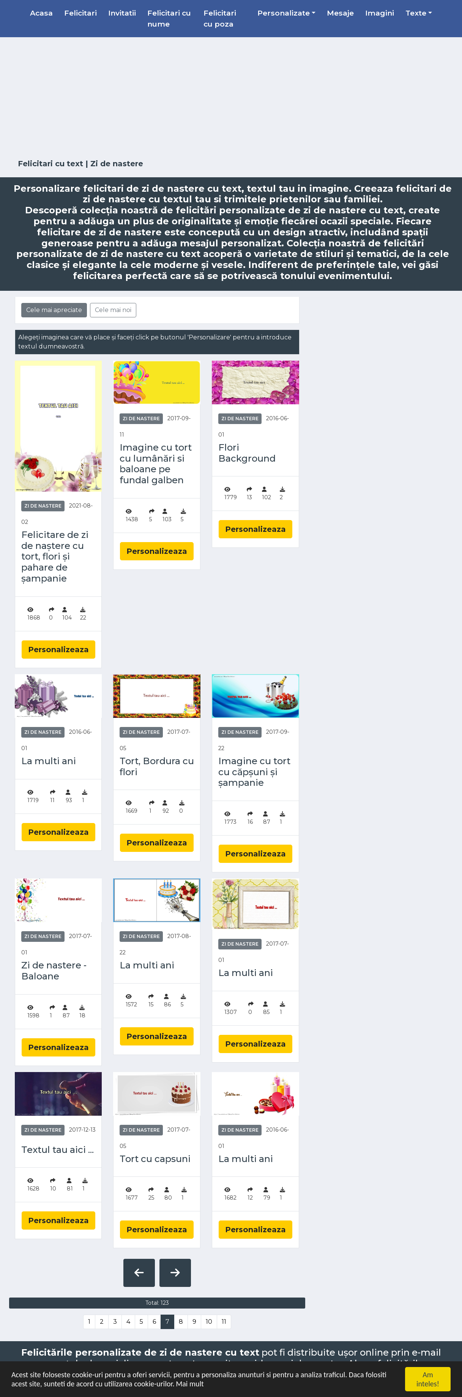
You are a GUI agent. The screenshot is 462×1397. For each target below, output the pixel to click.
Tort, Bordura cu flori (157, 766)
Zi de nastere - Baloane (54, 971)
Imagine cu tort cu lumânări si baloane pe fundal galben (156, 464)
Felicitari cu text (50, 163)
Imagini (379, 12)
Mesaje (340, 12)
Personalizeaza (58, 649)
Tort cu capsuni (155, 1159)
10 (209, 1321)
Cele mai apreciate (54, 310)
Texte (415, 12)
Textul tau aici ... (57, 1150)
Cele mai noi (113, 310)
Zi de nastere (42, 506)
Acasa (41, 12)
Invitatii (122, 12)
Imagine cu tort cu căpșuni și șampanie (254, 772)
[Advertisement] (231, 98)
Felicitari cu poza (219, 18)
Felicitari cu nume (169, 18)
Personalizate (283, 12)
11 (224, 1321)
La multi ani (48, 761)
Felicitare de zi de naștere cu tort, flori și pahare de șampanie (54, 557)
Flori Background (247, 453)
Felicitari (80, 12)
